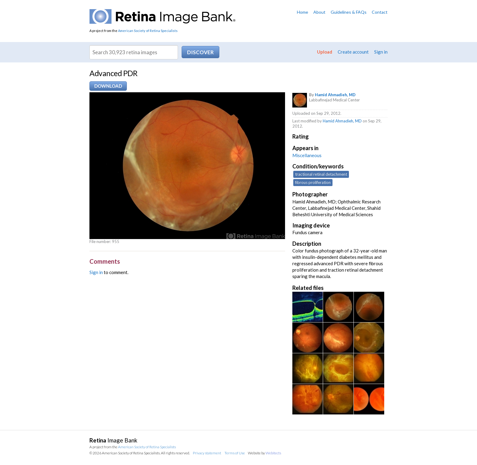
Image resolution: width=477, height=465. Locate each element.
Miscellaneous (307, 155)
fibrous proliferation (313, 182)
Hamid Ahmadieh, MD (335, 94)
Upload (324, 52)
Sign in (381, 52)
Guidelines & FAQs (349, 12)
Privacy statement (207, 453)
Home (302, 12)
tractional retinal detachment (321, 174)
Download (108, 86)
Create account (353, 52)
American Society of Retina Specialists (148, 31)
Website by (264, 453)
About (319, 12)
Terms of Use (235, 453)
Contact (380, 12)
